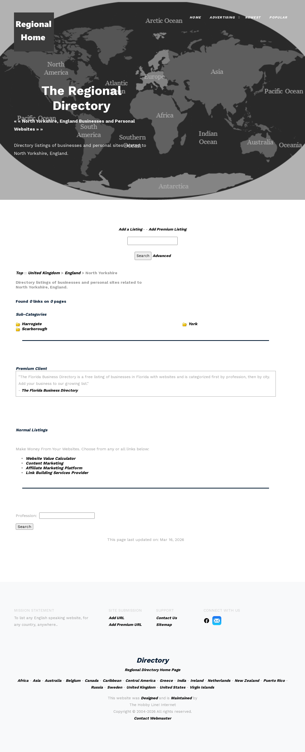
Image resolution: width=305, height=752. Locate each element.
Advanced (162, 255)
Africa (22, 680)
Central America (140, 680)
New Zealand (247, 680)
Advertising (222, 17)
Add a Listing (130, 229)
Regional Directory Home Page (152, 670)
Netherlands (219, 680)
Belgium (73, 680)
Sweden (114, 687)
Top (19, 272)
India (181, 680)
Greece (166, 680)
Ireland (196, 680)
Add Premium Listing (167, 229)
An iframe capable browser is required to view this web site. (146, 393)
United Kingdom (44, 272)
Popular (278, 17)
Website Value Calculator (50, 458)
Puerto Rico (274, 680)
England (72, 272)
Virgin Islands (202, 687)
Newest (253, 17)
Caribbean (112, 680)
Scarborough (34, 328)
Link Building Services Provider (57, 472)
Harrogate (31, 323)
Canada (91, 680)
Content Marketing (44, 463)
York (192, 323)
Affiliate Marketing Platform (54, 468)
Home (195, 17)
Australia (53, 680)
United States (172, 687)
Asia (36, 680)
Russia (97, 687)
